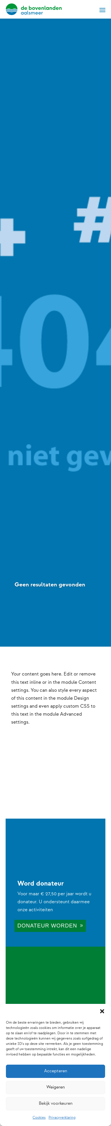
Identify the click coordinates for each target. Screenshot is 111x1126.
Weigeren (55, 1087)
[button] (102, 1011)
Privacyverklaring (62, 1117)
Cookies (39, 1117)
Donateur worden (47, 926)
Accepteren (55, 1071)
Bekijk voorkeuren (56, 1103)
